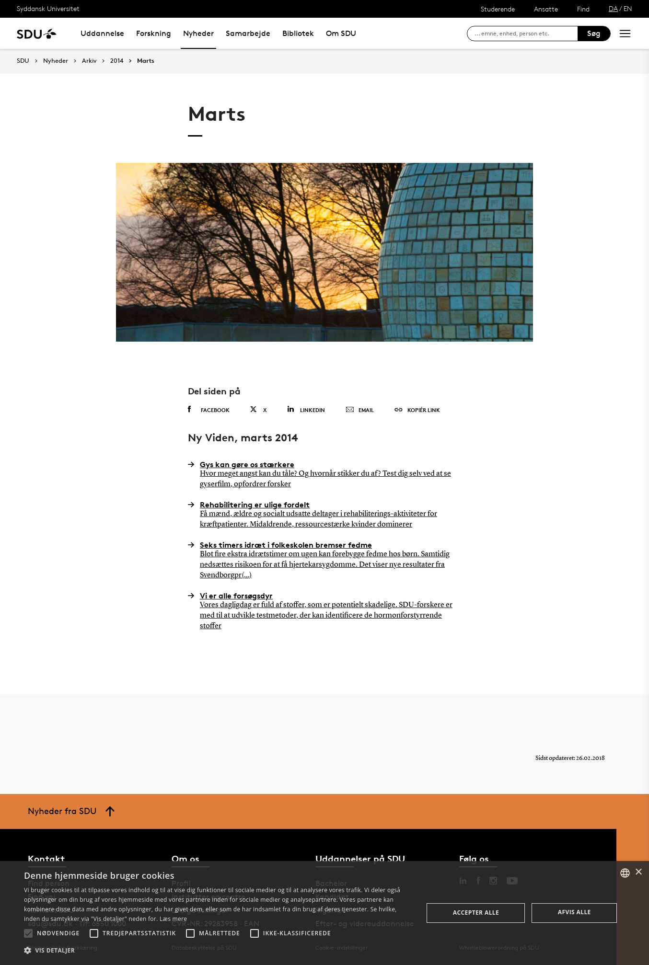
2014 (116, 60)
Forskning (153, 33)
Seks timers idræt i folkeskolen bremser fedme (324, 560)
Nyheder (198, 33)
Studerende (498, 9)
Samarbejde (248, 33)
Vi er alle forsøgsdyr (324, 611)
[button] (28, 933)
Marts (145, 60)
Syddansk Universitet (48, 8)
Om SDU (341, 33)
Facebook (209, 410)
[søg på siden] (526, 33)
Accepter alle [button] (476, 912)
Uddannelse (102, 33)
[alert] (324, 913)
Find (583, 9)
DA (613, 8)
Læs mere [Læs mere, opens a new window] (173, 919)
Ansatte (546, 9)
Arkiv (89, 60)
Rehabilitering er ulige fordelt (324, 515)
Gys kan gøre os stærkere (324, 475)
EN (628, 8)
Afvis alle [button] (574, 912)
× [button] (638, 872)
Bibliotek (298, 33)
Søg (594, 33)
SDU (23, 60)
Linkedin (306, 409)
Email (360, 410)
